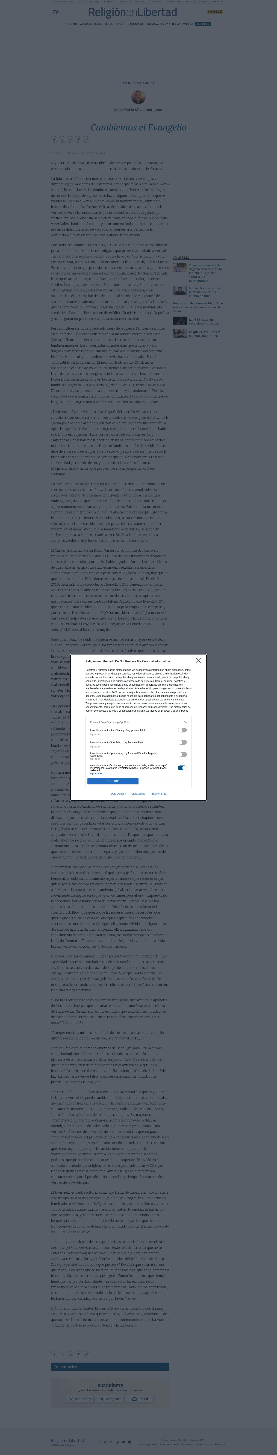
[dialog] (138, 727)
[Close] (199, 661)
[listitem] (138, 722)
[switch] (182, 730)
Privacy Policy (158, 793)
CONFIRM (113, 781)
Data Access (138, 793)
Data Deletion (118, 793)
